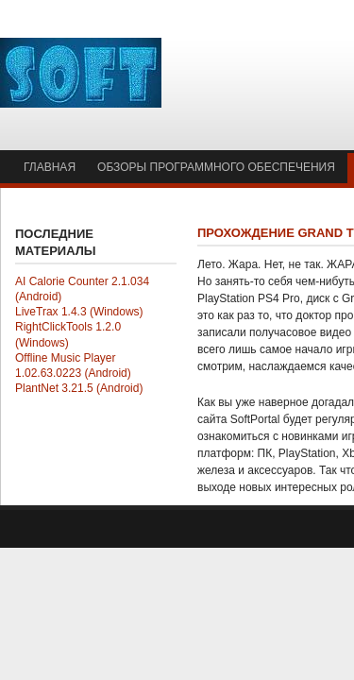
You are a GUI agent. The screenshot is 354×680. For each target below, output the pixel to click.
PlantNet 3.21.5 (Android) (79, 388)
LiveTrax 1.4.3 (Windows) (79, 311)
